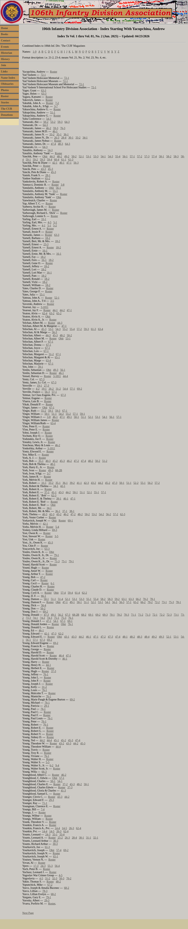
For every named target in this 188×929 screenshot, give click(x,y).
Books (4, 34)
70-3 (126, 614)
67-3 (41, 379)
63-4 (100, 329)
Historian (6, 52)
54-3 (48, 118)
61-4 (77, 592)
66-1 (43, 595)
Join (3, 65)
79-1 (56, 555)
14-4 (57, 828)
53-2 (52, 121)
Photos (5, 90)
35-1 (58, 134)
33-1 (43, 219)
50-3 (61, 878)
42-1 (54, 162)
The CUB (6, 108)
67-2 (49, 884)
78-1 (152, 599)
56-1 (125, 156)
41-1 (79, 482)
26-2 (51, 388)
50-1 (47, 413)
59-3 (59, 121)
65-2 (47, 178)
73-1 (164, 602)
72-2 (157, 602)
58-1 (161, 156)
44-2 (62, 310)
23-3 (46, 244)
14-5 (64, 828)
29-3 (51, 800)
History (5, 59)
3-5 (52, 300)
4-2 (38, 388)
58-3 (176, 156)
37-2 (65, 784)
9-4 (57, 765)
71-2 (140, 614)
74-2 (42, 617)
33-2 (51, 134)
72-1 (43, 74)
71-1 (133, 614)
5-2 (55, 225)
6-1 (52, 583)
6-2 (51, 765)
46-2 (48, 128)
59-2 (35, 159)
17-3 (36, 865)
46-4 (61, 655)
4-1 (43, 225)
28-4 (63, 137)
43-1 (66, 636)
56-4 (43, 605)
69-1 (70, 520)
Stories (5, 102)
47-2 (76, 460)
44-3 (52, 156)
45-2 (55, 460)
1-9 (34, 51)
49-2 (66, 156)
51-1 (52, 112)
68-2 (83, 614)
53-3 (96, 156)
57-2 (139, 156)
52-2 (135, 482)
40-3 (48, 460)
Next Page (28, 913)
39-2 (72, 482)
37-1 (47, 492)
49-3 (55, 369)
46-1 (55, 131)
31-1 (88, 837)
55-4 (117, 156)
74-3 (49, 617)
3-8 (62, 184)
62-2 (84, 592)
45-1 (56, 740)
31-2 (58, 388)
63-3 (43, 90)
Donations (7, 114)
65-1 (57, 357)
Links (4, 71)
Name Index (8, 77)
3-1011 (44, 307)
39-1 (40, 366)
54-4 (65, 388)
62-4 (44, 313)
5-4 (57, 526)
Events (5, 46)
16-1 (44, 250)
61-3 (70, 159)
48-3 (60, 143)
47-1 (68, 162)
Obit (44, 156)
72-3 (169, 614)
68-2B (58, 470)
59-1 (28, 159)
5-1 (55, 222)
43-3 (43, 169)
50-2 (45, 121)
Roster (5, 96)
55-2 (65, 329)
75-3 (171, 602)
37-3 (53, 671)
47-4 (53, 143)
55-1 (55, 191)
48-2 (59, 156)
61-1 (63, 159)
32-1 (95, 837)
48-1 (125, 636)
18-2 (47, 238)
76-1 (70, 617)
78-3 (44, 891)
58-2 (168, 156)
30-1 (70, 137)
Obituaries (7, 83)
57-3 (146, 156)
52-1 (81, 156)
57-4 (154, 156)
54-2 (61, 413)
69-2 (79, 388)
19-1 (39, 385)
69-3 (54, 530)
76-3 (62, 128)
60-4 (56, 159)
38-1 (71, 511)
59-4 (49, 159)
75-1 (64, 561)
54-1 (103, 156)
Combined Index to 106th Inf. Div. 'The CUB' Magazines (53, 45)
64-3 (67, 121)
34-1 (85, 137)
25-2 (60, 837)
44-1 (55, 310)
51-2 (51, 354)
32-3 (54, 878)
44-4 (65, 376)
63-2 (51, 313)
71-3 (57, 561)
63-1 (124, 599)
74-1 (35, 617)
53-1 (88, 156)
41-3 (63, 790)
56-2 (150, 482)
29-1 (46, 705)
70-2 (145, 599)
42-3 (86, 482)
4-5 (49, 222)
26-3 (56, 137)
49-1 (69, 417)
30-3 (55, 840)
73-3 (28, 617)
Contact (5, 40)
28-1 (47, 175)
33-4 (62, 834)
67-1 (50, 341)
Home (4, 28)
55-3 (50, 865)
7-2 (57, 103)
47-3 (114, 482)
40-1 (52, 464)
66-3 (44, 771)
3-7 (56, 106)
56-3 (76, 162)
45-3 (50, 169)
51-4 (60, 599)
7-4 (43, 809)
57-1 (132, 156)
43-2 (93, 482)
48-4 (146, 636)
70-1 (112, 614)
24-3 (47, 834)
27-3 (46, 385)
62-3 (53, 495)
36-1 (66, 134)
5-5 (48, 762)
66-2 (138, 599)
